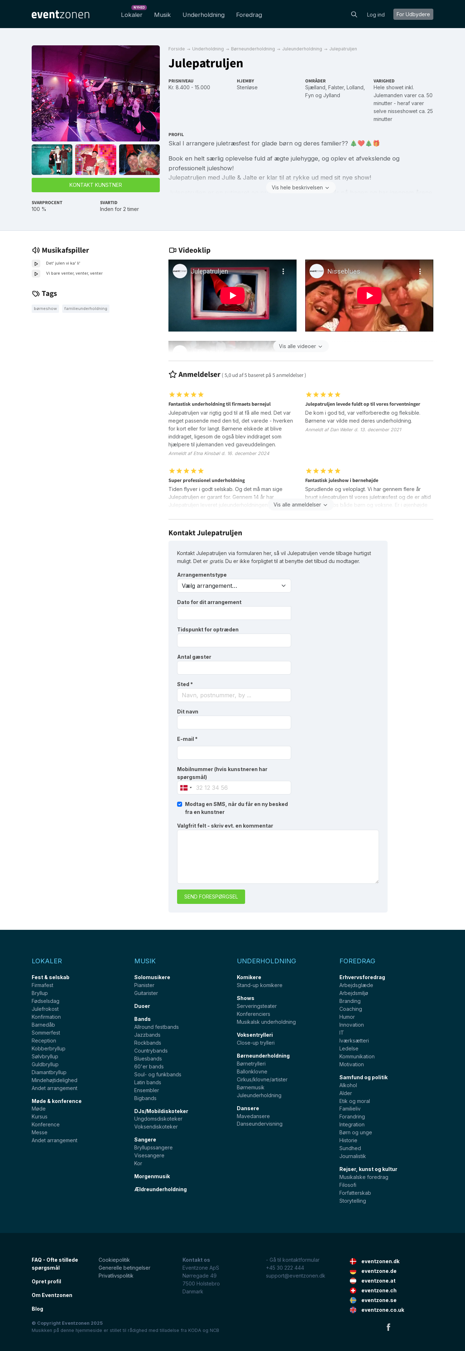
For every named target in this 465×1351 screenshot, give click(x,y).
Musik (162, 14)
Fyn (309, 95)
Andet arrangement (54, 1088)
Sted (185, 684)
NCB (214, 1330)
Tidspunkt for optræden (208, 629)
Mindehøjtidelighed (54, 1080)
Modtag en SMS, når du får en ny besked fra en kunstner (236, 808)
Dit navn (187, 711)
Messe (40, 1132)
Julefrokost (45, 1009)
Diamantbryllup (49, 1072)
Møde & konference (57, 1101)
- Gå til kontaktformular (293, 1260)
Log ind (376, 15)
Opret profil (46, 1281)
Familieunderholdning (85, 308)
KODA (194, 1330)
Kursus (40, 1116)
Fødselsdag (45, 1001)
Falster (336, 87)
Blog (37, 1309)
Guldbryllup (45, 1064)
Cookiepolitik (114, 1260)
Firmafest (42, 985)
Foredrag (249, 14)
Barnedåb (43, 1025)
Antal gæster (194, 657)
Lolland (355, 87)
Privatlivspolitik (116, 1276)
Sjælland (315, 87)
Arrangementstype (202, 575)
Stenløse (247, 87)
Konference (46, 1124)
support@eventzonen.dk (295, 1276)
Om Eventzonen (52, 1295)
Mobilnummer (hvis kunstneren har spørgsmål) (222, 773)
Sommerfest (46, 1033)
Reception (44, 1040)
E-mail (187, 739)
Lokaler (133, 12)
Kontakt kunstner (95, 185)
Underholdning (203, 14)
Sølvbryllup (45, 1056)
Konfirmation (46, 1017)
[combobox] (234, 695)
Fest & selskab (50, 977)
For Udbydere (413, 14)
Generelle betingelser (124, 1268)
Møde (39, 1108)
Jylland (331, 95)
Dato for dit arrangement (209, 602)
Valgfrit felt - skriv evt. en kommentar (225, 826)
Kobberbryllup (49, 1048)
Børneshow (45, 308)
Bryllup (40, 993)
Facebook (388, 1326)
